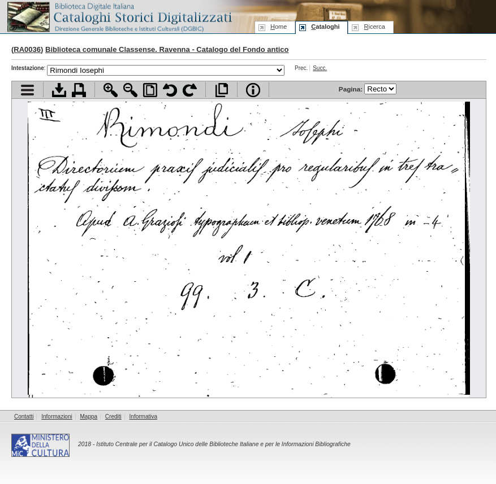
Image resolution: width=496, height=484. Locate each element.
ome (278, 26)
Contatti (23, 416)
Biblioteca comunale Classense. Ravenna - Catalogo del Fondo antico (167, 49)
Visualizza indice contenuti (27, 90)
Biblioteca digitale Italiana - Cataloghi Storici (119, 16)
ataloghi (325, 26)
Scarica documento (59, 90)
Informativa (143, 416)
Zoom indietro (130, 90)
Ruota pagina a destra (190, 90)
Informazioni (56, 416)
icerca (374, 26)
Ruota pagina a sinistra (170, 90)
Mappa (89, 416)
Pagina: (367, 89)
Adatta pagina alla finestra (150, 90)
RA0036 (27, 49)
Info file (253, 90)
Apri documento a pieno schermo (221, 90)
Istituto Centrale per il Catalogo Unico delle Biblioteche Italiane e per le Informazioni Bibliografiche (223, 444)
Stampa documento (79, 90)
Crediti (113, 416)
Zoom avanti (110, 90)
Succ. (320, 68)
